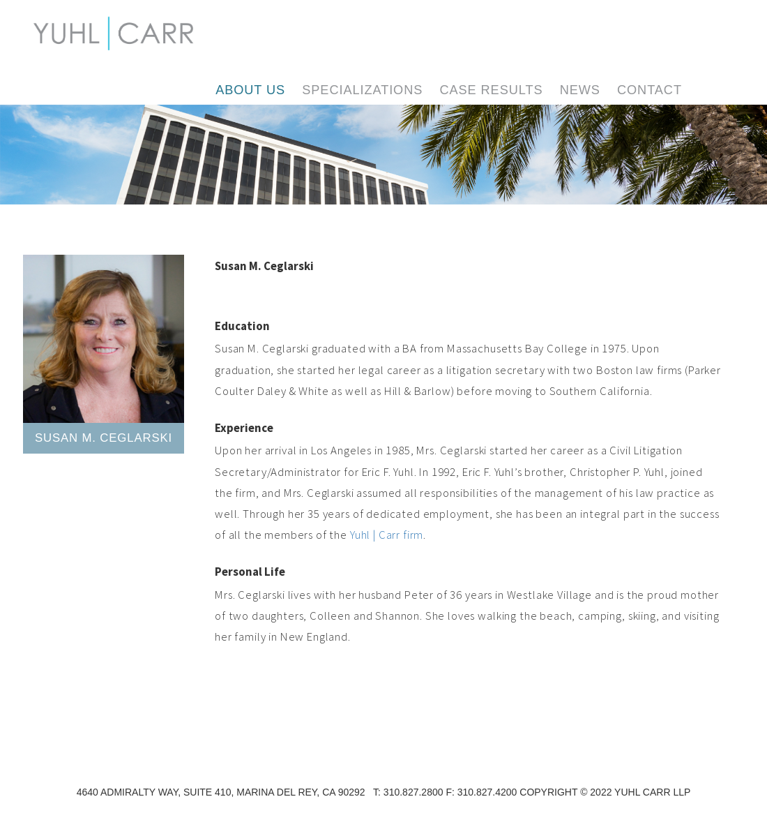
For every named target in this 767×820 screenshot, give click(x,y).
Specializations (362, 90)
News (580, 90)
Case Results (490, 90)
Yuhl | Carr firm (386, 534)
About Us (250, 90)
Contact (649, 90)
